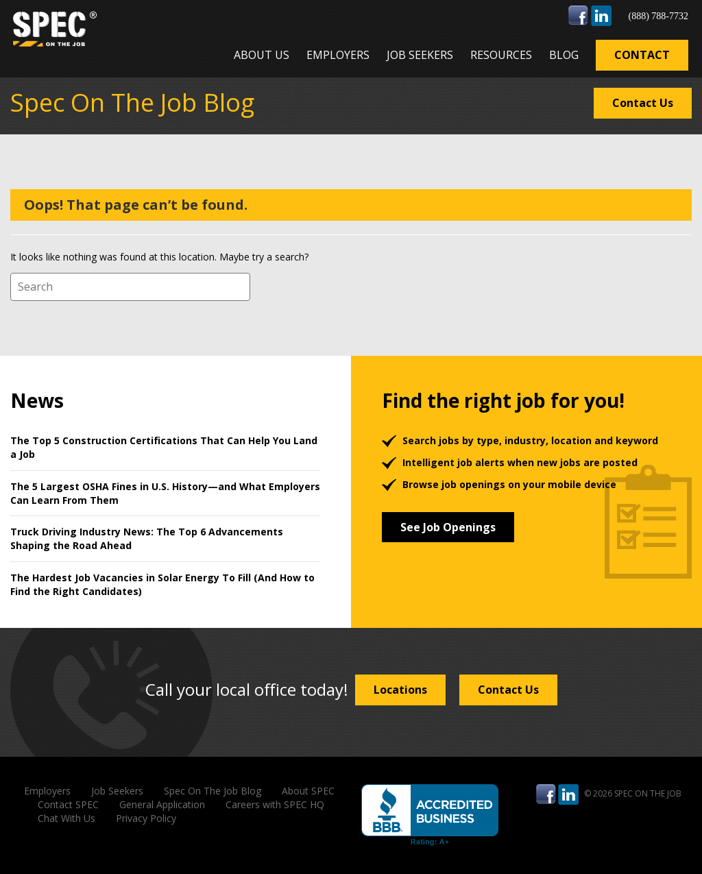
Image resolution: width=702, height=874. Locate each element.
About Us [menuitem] (261, 54)
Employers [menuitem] (338, 54)
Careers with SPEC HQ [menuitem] (275, 804)
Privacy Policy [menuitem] (146, 818)
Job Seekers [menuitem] (420, 54)
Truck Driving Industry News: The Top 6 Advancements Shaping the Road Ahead (146, 538)
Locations (400, 689)
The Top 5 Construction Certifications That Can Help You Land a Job (163, 447)
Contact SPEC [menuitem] (68, 804)
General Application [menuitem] (162, 804)
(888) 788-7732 (658, 16)
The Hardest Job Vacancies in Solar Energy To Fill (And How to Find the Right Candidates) (162, 584)
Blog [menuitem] (564, 54)
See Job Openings (448, 527)
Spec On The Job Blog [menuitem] (212, 790)
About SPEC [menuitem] (308, 790)
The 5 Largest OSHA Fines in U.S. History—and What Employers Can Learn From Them (165, 493)
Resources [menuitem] (501, 54)
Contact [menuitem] (642, 54)
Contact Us (642, 102)
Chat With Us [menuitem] (66, 818)
